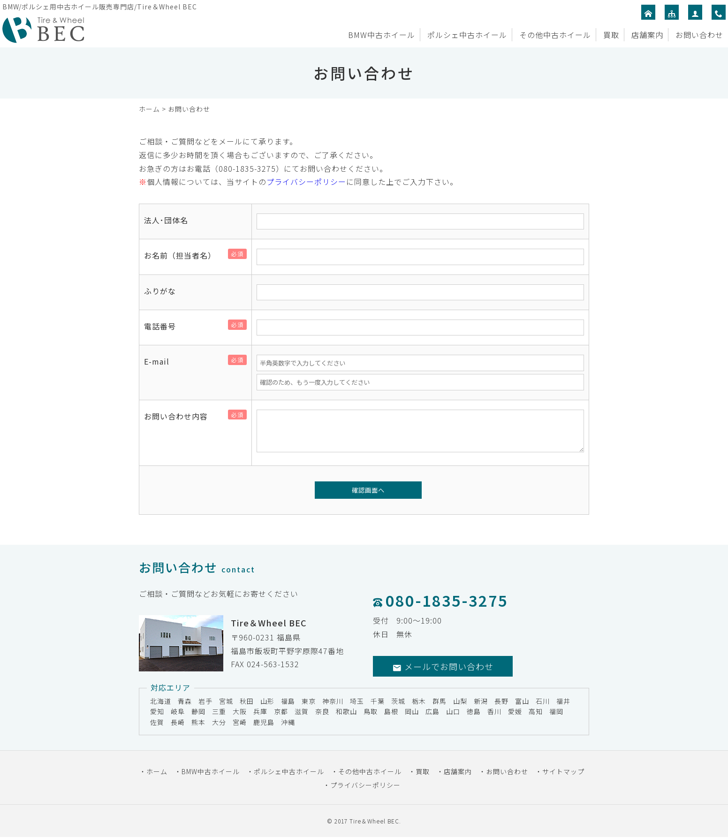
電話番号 (163, 326)
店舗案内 (647, 34)
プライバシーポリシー (306, 181)
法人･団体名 (166, 220)
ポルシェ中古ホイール (467, 34)
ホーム (149, 109)
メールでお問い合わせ (442, 666)
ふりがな (160, 291)
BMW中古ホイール (381, 34)
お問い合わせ (699, 34)
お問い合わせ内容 (179, 416)
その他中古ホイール (555, 34)
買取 (611, 34)
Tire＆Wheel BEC (374, 821)
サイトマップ (563, 771)
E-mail (160, 361)
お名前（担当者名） (183, 255)
